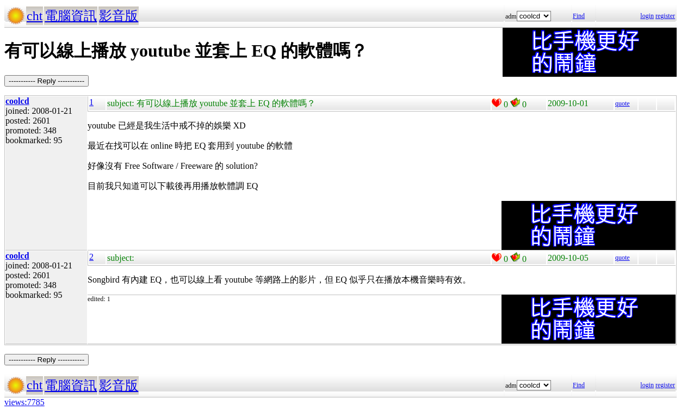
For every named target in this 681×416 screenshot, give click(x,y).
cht (34, 16)
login (647, 16)
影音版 (118, 16)
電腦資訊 (71, 16)
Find (579, 16)
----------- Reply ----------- (46, 81)
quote (622, 103)
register (665, 16)
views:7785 (24, 402)
